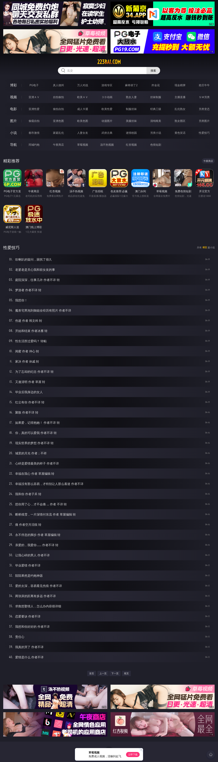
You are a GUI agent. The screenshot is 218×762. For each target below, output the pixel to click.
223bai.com (109, 61)
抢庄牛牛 (204, 85)
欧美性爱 (107, 109)
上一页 (103, 673)
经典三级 (155, 109)
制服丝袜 (131, 109)
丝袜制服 (155, 97)
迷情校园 (131, 133)
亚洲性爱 (34, 109)
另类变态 (204, 109)
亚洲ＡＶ (34, 97)
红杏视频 (131, 145)
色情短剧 (155, 145)
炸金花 (156, 85)
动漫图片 (107, 121)
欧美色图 (82, 121)
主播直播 (180, 97)
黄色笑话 (180, 133)
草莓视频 (82, 145)
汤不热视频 (107, 145)
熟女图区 (180, 121)
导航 (13, 144)
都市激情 (34, 133)
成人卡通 (82, 109)
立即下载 (133, 754)
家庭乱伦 (58, 133)
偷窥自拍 (34, 121)
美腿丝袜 (131, 121)
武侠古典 (107, 133)
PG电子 (33, 85)
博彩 (13, 85)
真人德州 (58, 85)
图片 (13, 120)
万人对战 (82, 85)
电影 (13, 109)
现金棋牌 (180, 85)
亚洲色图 (58, 121)
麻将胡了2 (131, 85)
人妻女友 (82, 133)
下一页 (115, 673)
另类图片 (204, 121)
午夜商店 (58, 145)
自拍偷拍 (58, 97)
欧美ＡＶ (82, 97)
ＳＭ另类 (204, 97)
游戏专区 (107, 85)
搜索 (153, 70)
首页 (91, 673)
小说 (13, 132)
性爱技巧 (204, 133)
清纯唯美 (155, 121)
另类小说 (155, 133)
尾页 (126, 673)
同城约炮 (34, 145)
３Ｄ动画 (107, 97)
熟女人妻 (131, 97)
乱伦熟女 (180, 109)
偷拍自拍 (58, 109)
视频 (13, 97)
